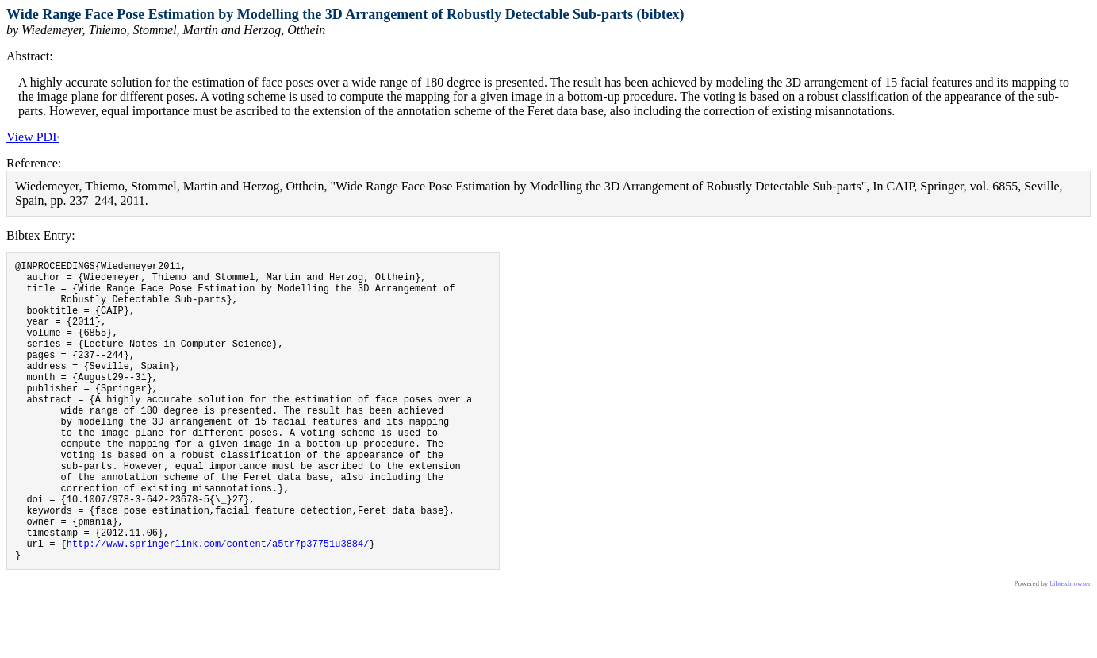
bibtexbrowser (1070, 648)
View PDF (32, 137)
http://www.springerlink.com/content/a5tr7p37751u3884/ (218, 605)
